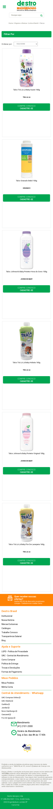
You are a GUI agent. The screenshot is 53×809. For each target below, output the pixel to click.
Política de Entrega (10, 664)
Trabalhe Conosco (10, 632)
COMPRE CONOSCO (26, 107)
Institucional (7, 616)
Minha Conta (7, 687)
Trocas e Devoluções (11, 668)
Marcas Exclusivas (10, 624)
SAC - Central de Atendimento (15, 655)
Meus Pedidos (8, 683)
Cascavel (6, 714)
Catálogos (6, 628)
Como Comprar (8, 660)
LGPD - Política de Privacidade (15, 651)
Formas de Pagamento (12, 672)
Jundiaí (5, 708)
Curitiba (6, 704)
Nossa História (8, 620)
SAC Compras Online (11, 697)
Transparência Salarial (11, 636)
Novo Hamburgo (9, 711)
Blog (4, 640)
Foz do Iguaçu (8, 718)
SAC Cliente (7, 701)
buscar (41, 15)
